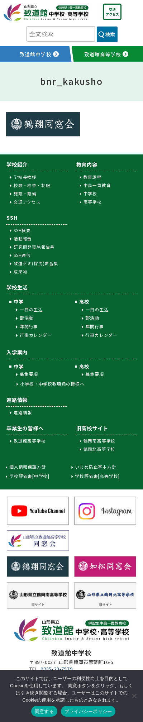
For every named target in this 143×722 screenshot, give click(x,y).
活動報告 (23, 239)
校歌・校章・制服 (32, 185)
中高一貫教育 (97, 185)
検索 (110, 34)
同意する (44, 711)
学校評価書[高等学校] (97, 476)
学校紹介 (17, 164)
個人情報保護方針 (27, 467)
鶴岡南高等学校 (100, 441)
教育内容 (86, 164)
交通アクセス (112, 11)
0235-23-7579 (56, 668)
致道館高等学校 (30, 441)
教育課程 (93, 177)
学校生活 (17, 287)
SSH (11, 217)
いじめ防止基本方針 (95, 467)
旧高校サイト (92, 428)
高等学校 (93, 202)
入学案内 (17, 352)
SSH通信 (22, 255)
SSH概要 (22, 230)
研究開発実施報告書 (34, 247)
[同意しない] (134, 695)
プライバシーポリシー (88, 711)
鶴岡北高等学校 (100, 449)
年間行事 (29, 326)
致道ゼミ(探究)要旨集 (36, 263)
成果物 (20, 271)
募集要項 (29, 374)
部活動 (26, 318)
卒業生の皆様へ (25, 428)
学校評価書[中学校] (29, 476)
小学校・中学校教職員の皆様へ (52, 384)
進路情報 (17, 399)
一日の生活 (31, 309)
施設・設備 (25, 193)
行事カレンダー (36, 335)
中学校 (90, 193)
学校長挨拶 (25, 177)
